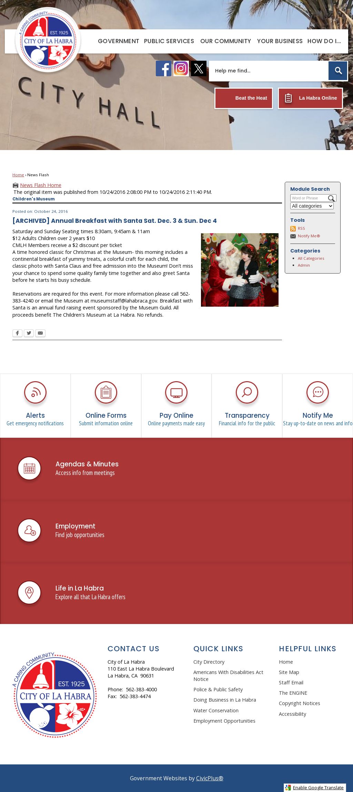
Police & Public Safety (218, 689)
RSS (301, 228)
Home (18, 174)
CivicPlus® (209, 778)
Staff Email (291, 682)
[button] (338, 70)
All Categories (311, 258)
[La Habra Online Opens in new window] (310, 98)
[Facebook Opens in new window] (17, 333)
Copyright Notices (299, 703)
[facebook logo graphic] (163, 68)
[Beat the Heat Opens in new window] (243, 98)
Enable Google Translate (314, 787)
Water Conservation (216, 710)
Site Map (289, 672)
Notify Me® (309, 235)
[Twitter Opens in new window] (29, 333)
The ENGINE (293, 693)
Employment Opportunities (224, 720)
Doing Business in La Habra (224, 699)
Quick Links (218, 648)
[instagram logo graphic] (181, 68)
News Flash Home (40, 185)
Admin (304, 265)
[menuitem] (118, 40)
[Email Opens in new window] (40, 333)
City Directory (208, 662)
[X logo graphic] (198, 68)
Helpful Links (307, 648)
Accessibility (292, 714)
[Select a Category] (312, 205)
